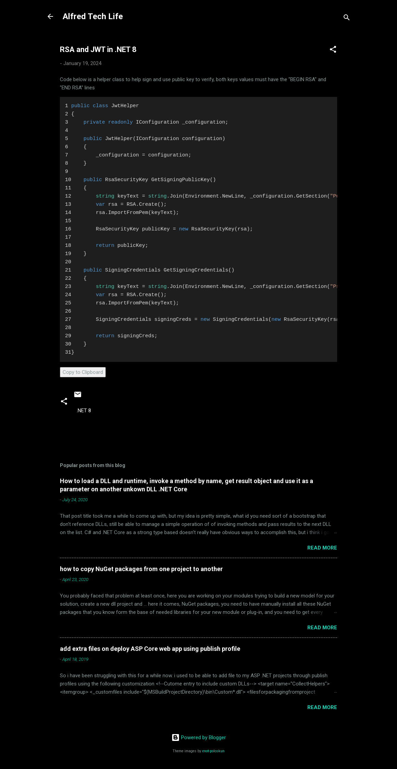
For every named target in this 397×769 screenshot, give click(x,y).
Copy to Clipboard (83, 372)
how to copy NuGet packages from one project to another (141, 568)
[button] (333, 50)
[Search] (347, 18)
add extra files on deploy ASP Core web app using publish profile (150, 648)
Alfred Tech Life (93, 16)
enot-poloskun (213, 751)
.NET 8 (84, 410)
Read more (322, 548)
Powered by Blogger (198, 737)
